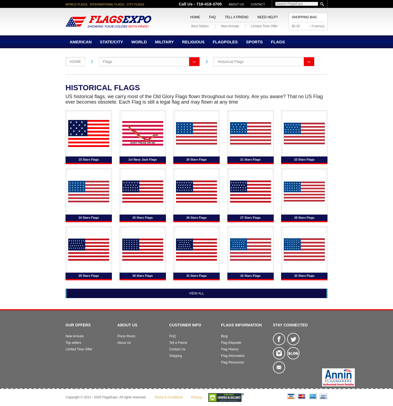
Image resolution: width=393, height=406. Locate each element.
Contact (258, 4)
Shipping (175, 356)
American (81, 42)
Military (164, 42)
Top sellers (73, 343)
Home (195, 17)
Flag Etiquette (231, 343)
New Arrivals (230, 26)
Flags (278, 42)
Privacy (196, 397)
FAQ (212, 17)
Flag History (230, 349)
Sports (254, 42)
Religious (193, 42)
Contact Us (177, 349)
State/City (111, 42)
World (139, 42)
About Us (236, 4)
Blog (224, 336)
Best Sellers (200, 26)
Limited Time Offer (264, 26)
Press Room (126, 336)
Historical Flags (231, 61)
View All (196, 293)
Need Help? (267, 17)
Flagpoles (225, 42)
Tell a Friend (236, 17)
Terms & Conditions (168, 397)
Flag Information (233, 356)
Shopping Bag (304, 17)
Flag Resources (232, 362)
